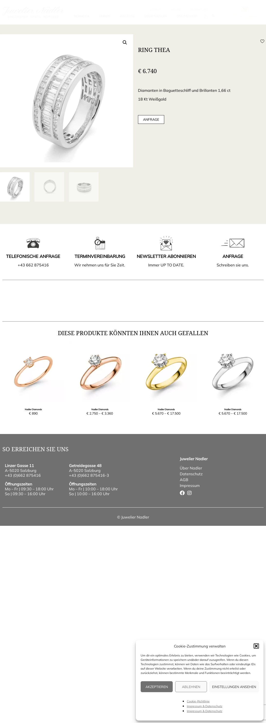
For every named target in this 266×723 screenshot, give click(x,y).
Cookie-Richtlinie (198, 701)
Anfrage (151, 119)
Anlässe (127, 16)
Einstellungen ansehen (234, 687)
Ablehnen (191, 687)
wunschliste (199, 9)
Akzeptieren (157, 687)
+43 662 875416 (33, 265)
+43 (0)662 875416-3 (89, 475)
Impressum (190, 485)
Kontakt (155, 9)
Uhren (104, 16)
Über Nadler (156, 16)
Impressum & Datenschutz (204, 706)
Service (175, 9)
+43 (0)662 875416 (23, 475)
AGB (184, 479)
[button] (256, 646)
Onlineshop (187, 16)
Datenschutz (191, 473)
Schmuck (81, 16)
